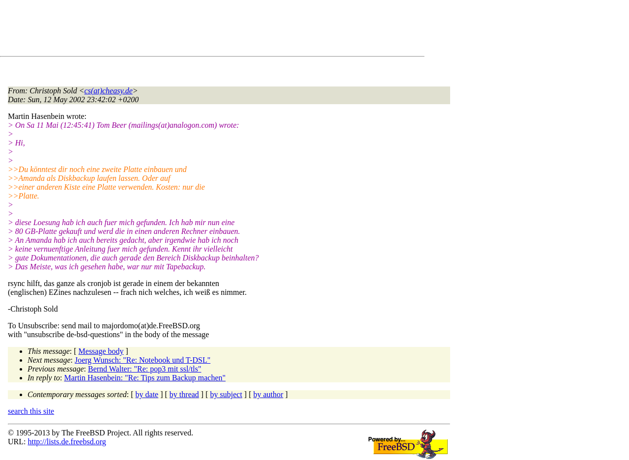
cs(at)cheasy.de (109, 90)
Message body (101, 351)
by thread (184, 394)
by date (147, 394)
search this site (31, 411)
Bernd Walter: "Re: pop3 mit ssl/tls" (144, 369)
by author (268, 394)
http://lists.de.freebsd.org (67, 441)
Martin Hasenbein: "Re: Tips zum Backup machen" (145, 378)
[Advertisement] (187, 30)
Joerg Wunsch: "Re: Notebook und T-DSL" (142, 360)
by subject (226, 394)
